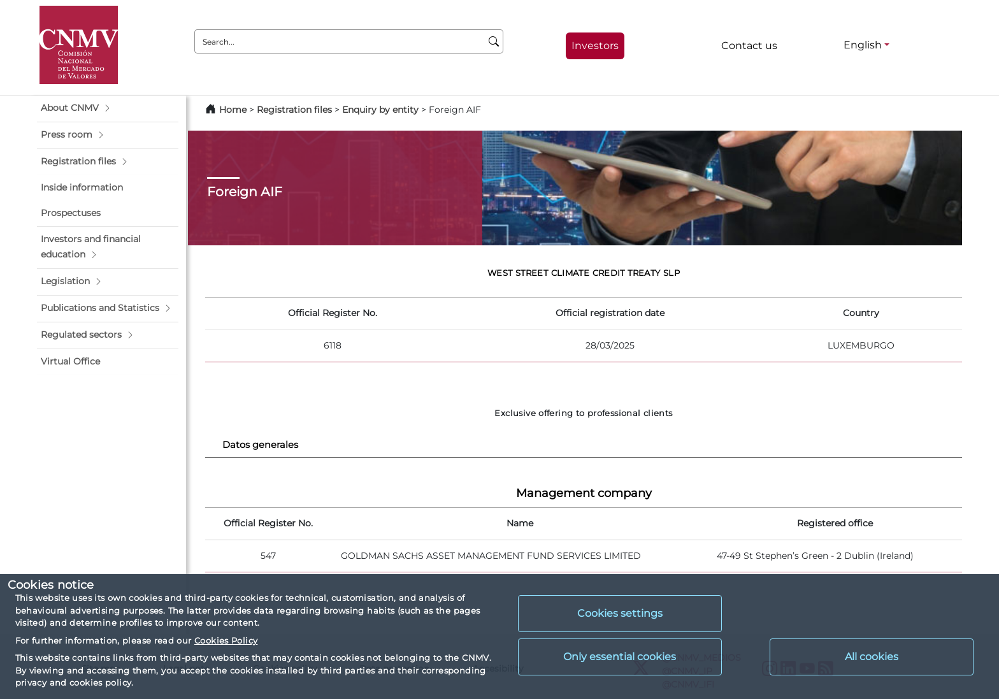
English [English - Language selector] (863, 45)
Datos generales (260, 444)
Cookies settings (620, 613)
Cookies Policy (225, 640)
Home (233, 109)
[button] (107, 108)
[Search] (494, 41)
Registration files (294, 109)
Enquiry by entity (380, 109)
